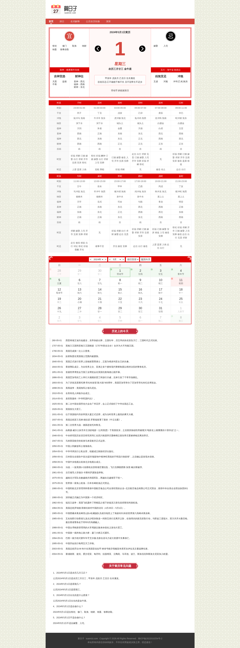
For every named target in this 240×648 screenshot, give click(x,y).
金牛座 (128, 69)
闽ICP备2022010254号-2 (150, 638)
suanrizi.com (92, 638)
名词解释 (75, 21)
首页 (51, 21)
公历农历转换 (93, 21)
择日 (62, 21)
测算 (108, 21)
